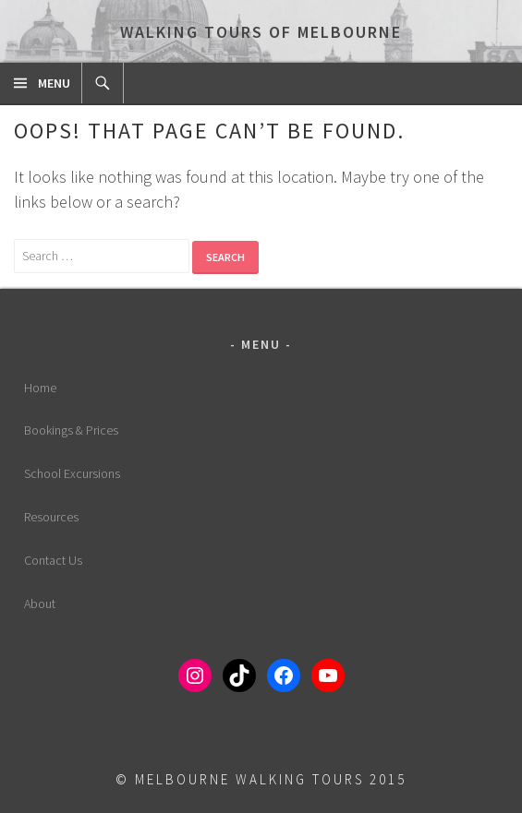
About (39, 603)
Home (40, 387)
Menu (54, 83)
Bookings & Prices (71, 430)
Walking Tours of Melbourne (261, 31)
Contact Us (53, 560)
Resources (51, 516)
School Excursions (72, 473)
